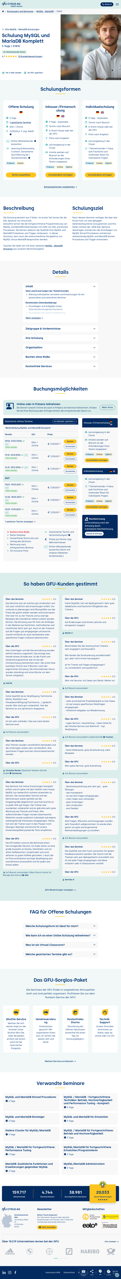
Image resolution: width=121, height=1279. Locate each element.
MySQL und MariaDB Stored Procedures (30, 1097)
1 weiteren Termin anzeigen (20, 521)
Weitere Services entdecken (60, 1061)
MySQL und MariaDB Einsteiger (25, 1116)
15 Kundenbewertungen (30, 56)
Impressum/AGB (52, 1272)
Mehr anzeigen (35, 318)
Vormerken (70, 446)
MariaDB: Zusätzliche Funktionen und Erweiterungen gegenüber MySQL (29, 1165)
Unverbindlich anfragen (60, 175)
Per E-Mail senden (11, 73)
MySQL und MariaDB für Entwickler (86, 1116)
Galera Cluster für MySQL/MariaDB (28, 1130)
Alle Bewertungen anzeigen (60, 890)
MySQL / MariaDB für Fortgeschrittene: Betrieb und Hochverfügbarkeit (89, 1132)
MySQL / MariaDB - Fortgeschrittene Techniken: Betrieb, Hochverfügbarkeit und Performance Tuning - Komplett (88, 1100)
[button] (60, 926)
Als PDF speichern (33, 73)
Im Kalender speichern (64, 421)
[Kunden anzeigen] (111, 1241)
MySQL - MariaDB (45, 11)
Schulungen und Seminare (20, 11)
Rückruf (107, 4)
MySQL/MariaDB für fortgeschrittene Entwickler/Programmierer (87, 1149)
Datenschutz (69, 1272)
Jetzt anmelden (47, 1227)
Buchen (70, 441)
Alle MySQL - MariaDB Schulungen (20, 29)
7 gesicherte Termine (20, 122)
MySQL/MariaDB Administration (84, 1163)
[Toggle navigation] (117, 4)
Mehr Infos (107, 407)
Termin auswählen (21, 175)
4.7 (9, 56)
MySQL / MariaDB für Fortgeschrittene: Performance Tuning (30, 1149)
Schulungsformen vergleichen (60, 187)
